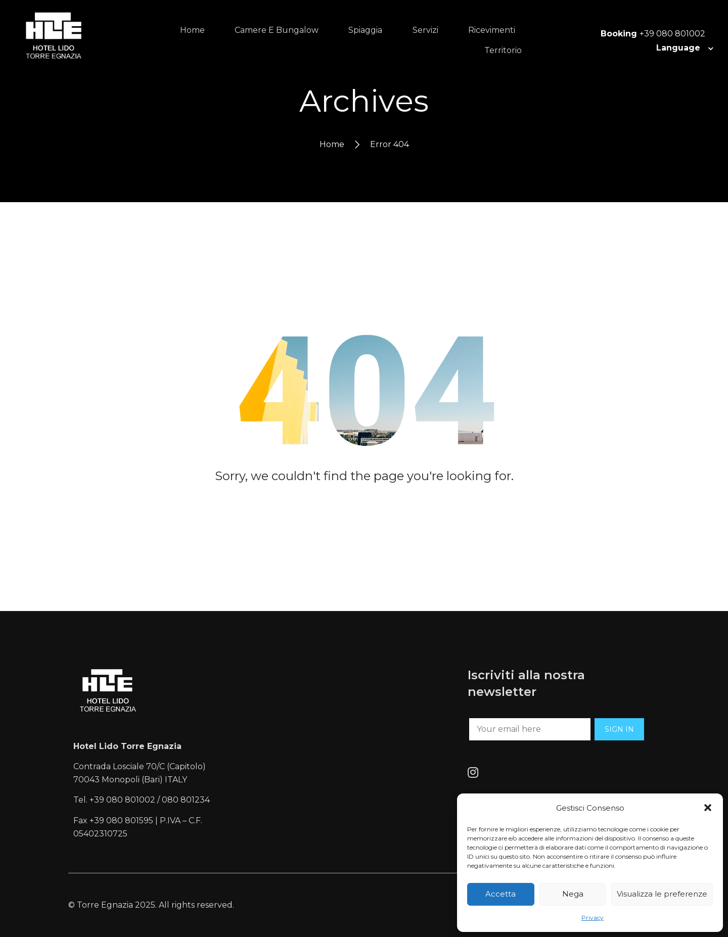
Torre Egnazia (105, 905)
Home (332, 144)
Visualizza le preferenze (662, 894)
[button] (708, 808)
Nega (572, 894)
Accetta (500, 894)
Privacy (592, 917)
